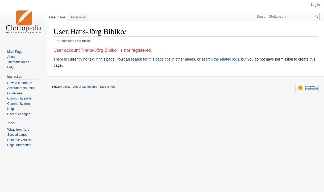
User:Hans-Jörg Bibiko (75, 40)
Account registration (21, 88)
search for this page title (151, 59)
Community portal (19, 98)
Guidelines (14, 93)
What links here (18, 129)
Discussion (77, 17)
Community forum (19, 104)
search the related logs (220, 59)
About (11, 57)
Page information (19, 145)
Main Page (14, 52)
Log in (315, 5)
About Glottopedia (85, 86)
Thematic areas (18, 62)
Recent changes (18, 114)
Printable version (19, 140)
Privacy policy (61, 86)
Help (10, 109)
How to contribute (19, 83)
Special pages (17, 135)
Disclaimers (107, 86)
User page (57, 17)
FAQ (10, 67)
